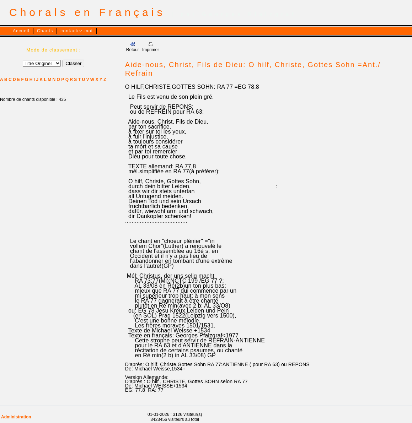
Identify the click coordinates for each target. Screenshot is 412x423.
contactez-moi (76, 30)
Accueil (21, 30)
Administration (16, 416)
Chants (45, 30)
